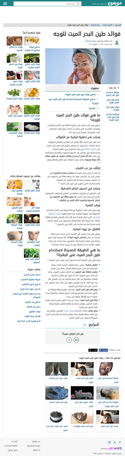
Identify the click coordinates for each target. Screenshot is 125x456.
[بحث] (78, 3)
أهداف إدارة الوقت (32, 316)
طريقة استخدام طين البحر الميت (112, 94)
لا (69, 340)
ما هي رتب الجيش (32, 302)
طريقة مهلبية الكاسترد (30, 279)
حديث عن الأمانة (33, 307)
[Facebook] (120, 442)
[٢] (99, 162)
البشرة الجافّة (90, 149)
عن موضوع (36, 441)
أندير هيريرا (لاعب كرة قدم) (28, 321)
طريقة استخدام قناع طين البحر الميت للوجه (112, 117)
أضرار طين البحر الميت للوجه (113, 101)
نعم (76, 340)
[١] (87, 131)
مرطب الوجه (69, 311)
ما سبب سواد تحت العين (30, 289)
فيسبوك (105, 350)
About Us (36, 450)
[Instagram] (109, 442)
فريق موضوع (12, 450)
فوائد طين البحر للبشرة (112, 108)
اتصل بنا (14, 441)
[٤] (56, 223)
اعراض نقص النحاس (32, 275)
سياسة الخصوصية (33, 445)
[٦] (48, 259)
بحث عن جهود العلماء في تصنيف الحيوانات (26, 295)
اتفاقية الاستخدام (11, 445)
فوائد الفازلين (34, 312)
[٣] (58, 199)
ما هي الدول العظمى (31, 284)
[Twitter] (115, 442)
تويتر (95, 350)
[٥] (51, 244)
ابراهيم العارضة (91, 41)
